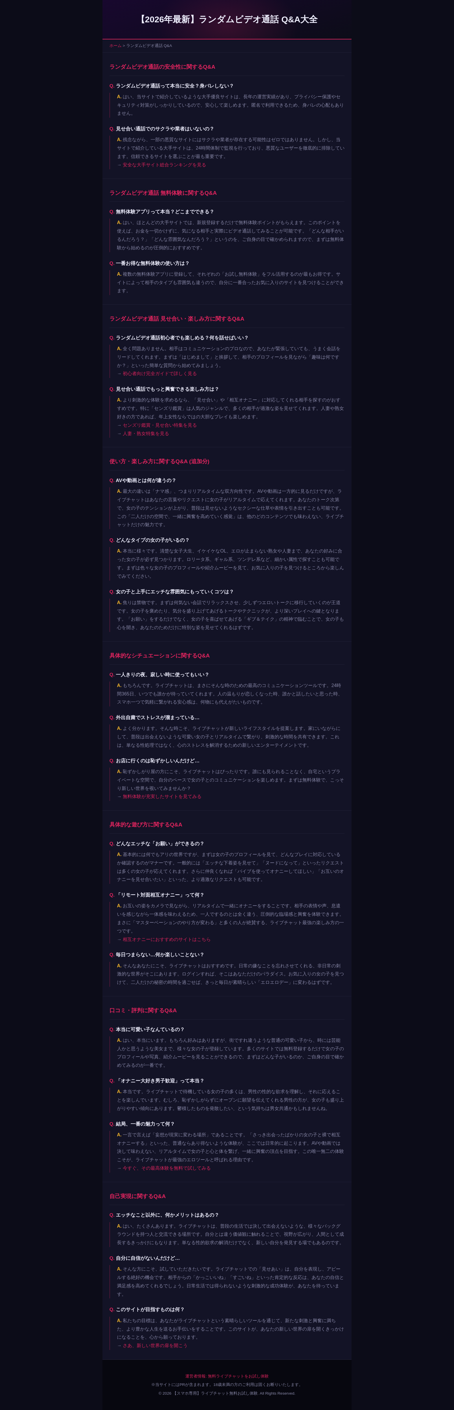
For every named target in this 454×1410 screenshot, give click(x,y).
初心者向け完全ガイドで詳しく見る (160, 373)
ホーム (115, 45)
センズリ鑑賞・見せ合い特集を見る (160, 425)
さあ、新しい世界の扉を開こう (155, 1345)
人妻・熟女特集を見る (146, 433)
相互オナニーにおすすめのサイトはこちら (167, 939)
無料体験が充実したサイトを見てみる (162, 796)
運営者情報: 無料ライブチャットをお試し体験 (227, 1376)
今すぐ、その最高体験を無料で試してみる (167, 1168)
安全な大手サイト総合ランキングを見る (164, 164)
